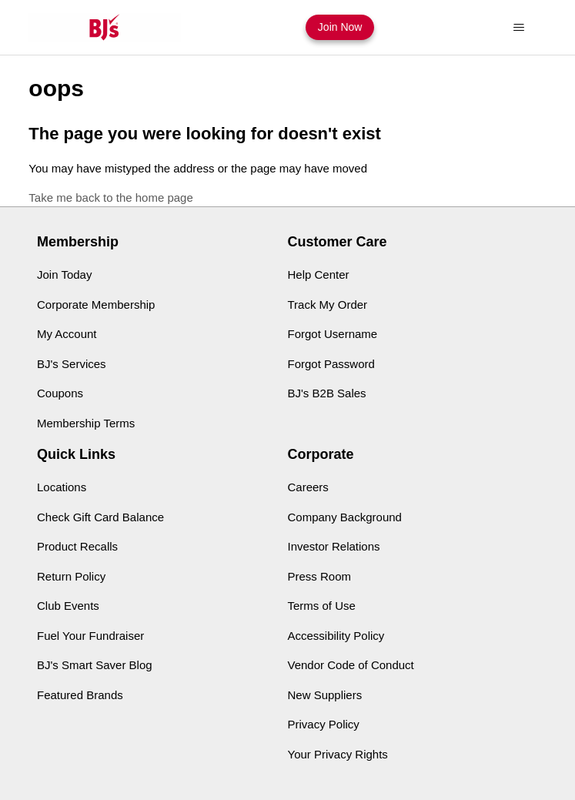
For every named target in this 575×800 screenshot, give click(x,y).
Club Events (68, 605)
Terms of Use (322, 605)
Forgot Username (333, 333)
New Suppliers (325, 694)
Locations (61, 487)
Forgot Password (331, 363)
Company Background (345, 517)
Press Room (320, 576)
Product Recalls (77, 546)
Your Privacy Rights (338, 754)
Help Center (318, 274)
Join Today (64, 274)
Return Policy (71, 576)
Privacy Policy (323, 724)
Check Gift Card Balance (100, 517)
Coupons (60, 393)
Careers (308, 487)
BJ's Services (71, 363)
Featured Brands (80, 694)
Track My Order (328, 304)
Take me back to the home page (110, 197)
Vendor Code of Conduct (351, 664)
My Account (67, 333)
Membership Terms (86, 423)
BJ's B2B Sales (327, 393)
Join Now (340, 27)
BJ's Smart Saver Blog (94, 664)
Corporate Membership (96, 304)
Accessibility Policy (336, 635)
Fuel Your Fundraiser (90, 635)
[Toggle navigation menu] (519, 27)
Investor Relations (334, 546)
